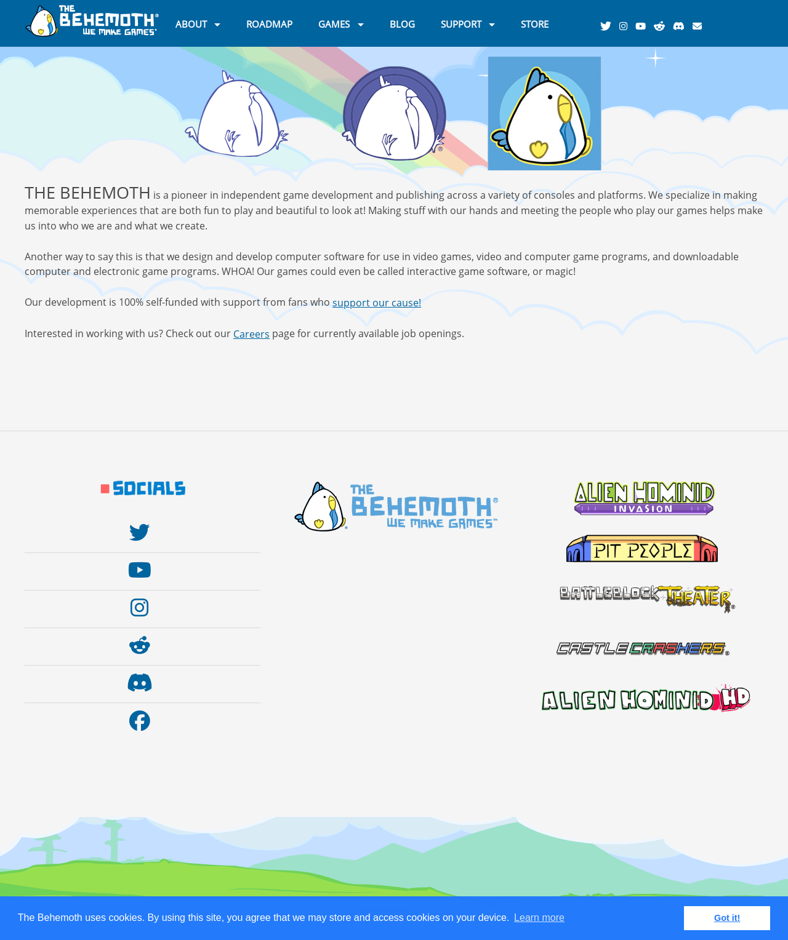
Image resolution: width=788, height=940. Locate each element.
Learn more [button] (539, 917)
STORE (535, 23)
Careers (251, 334)
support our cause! (376, 302)
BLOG (402, 23)
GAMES (334, 23)
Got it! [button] (727, 918)
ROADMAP (269, 23)
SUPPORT (461, 23)
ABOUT (191, 23)
